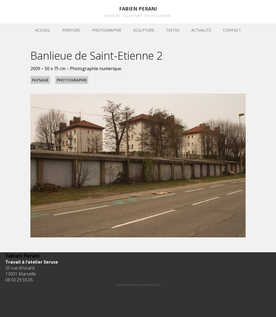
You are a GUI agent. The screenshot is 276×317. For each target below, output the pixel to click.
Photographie (106, 30)
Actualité (201, 30)
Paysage (40, 80)
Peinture (71, 30)
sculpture (143, 30)
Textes (172, 30)
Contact (232, 30)
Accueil (42, 30)
